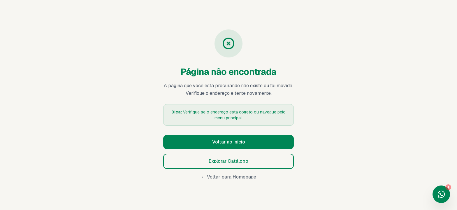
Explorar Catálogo (228, 161)
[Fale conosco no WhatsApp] (441, 194)
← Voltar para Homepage (228, 177)
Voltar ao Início (228, 142)
